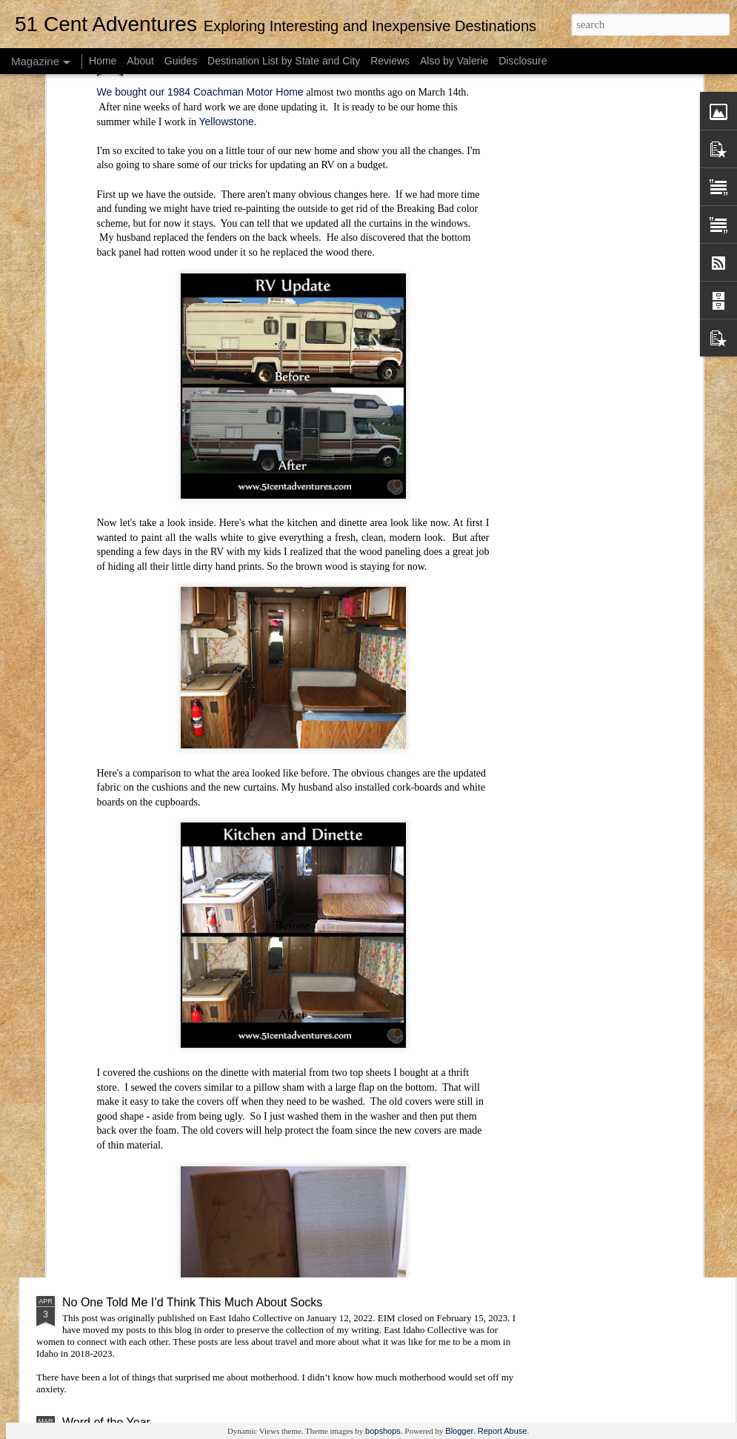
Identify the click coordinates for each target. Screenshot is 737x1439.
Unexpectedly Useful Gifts (130, 1086)
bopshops (383, 1430)
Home (102, 61)
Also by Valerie (454, 61)
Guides (180, 61)
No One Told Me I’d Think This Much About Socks (192, 1302)
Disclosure (522, 61)
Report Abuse (502, 1430)
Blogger (459, 1430)
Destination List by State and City (283, 61)
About (140, 61)
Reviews (390, 61)
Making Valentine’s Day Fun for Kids (157, 1194)
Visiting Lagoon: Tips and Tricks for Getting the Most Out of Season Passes (259, 893)
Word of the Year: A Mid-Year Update (159, 1001)
